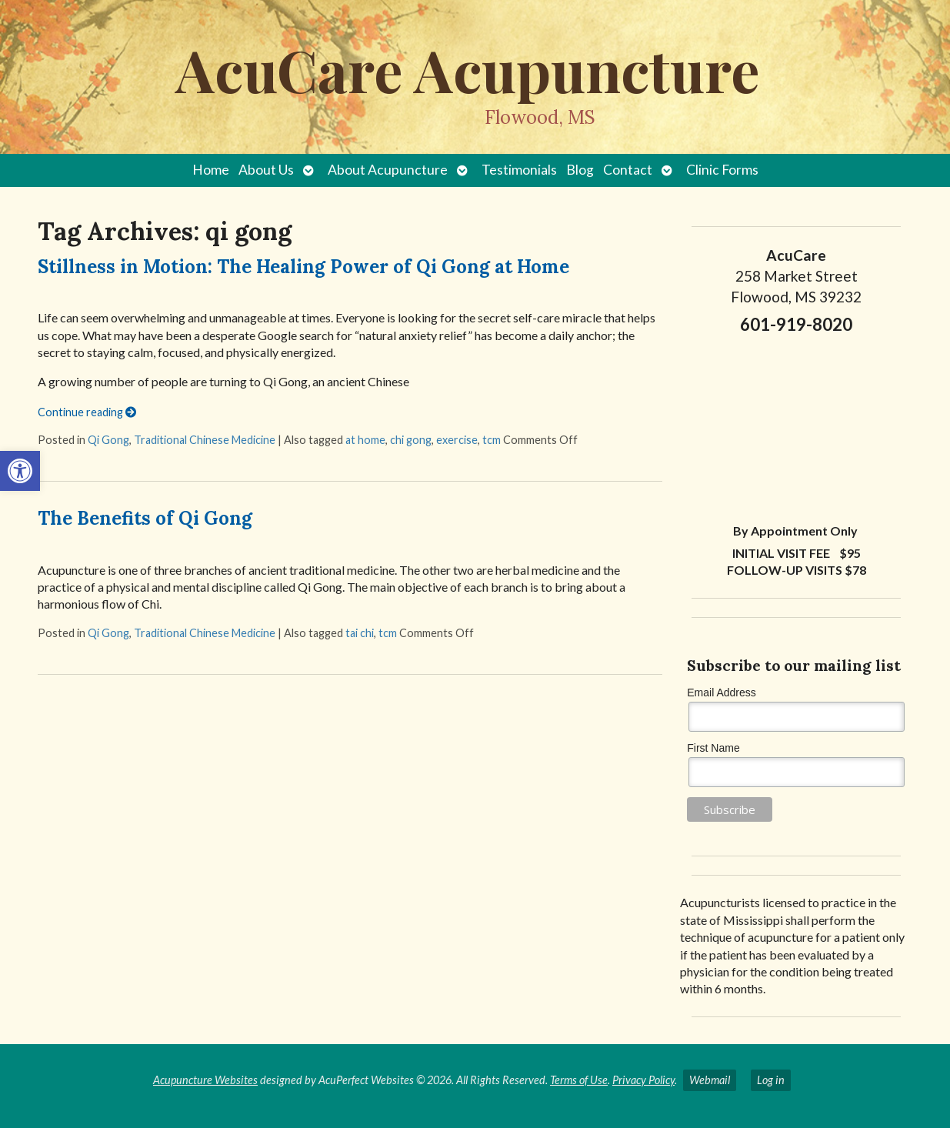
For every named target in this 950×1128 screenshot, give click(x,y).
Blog (580, 170)
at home (365, 439)
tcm (491, 439)
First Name (713, 748)
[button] (20, 471)
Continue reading (87, 412)
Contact (627, 170)
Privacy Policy (643, 1079)
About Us (266, 170)
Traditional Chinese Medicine (204, 439)
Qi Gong (108, 439)
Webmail (709, 1079)
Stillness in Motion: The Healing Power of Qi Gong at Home (303, 267)
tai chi (359, 632)
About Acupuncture (388, 170)
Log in (771, 1079)
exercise (457, 439)
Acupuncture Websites (205, 1079)
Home (210, 170)
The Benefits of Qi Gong (145, 518)
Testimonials (519, 170)
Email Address (721, 692)
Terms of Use (579, 1079)
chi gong (411, 439)
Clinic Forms (722, 170)
